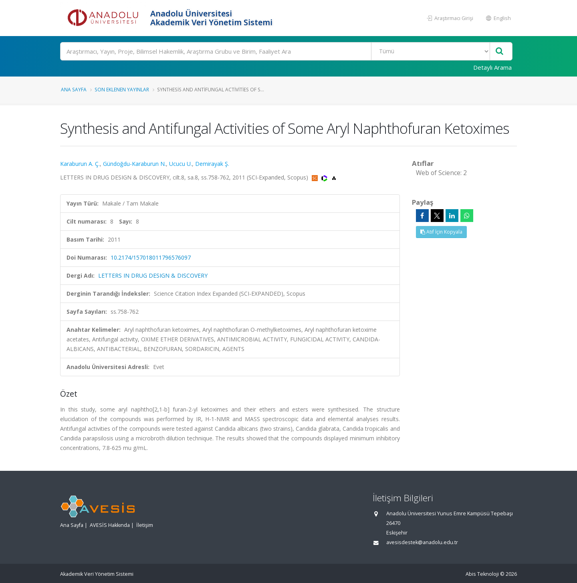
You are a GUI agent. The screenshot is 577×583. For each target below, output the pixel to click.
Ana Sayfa (74, 89)
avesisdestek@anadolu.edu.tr (422, 542)
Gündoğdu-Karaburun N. (134, 163)
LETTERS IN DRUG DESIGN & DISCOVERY (153, 275)
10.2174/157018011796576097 (151, 257)
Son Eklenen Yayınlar (122, 89)
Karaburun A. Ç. (80, 163)
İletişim (144, 525)
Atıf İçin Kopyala (441, 231)
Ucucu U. (180, 163)
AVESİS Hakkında (110, 525)
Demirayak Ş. (212, 163)
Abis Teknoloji (482, 574)
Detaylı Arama (492, 67)
